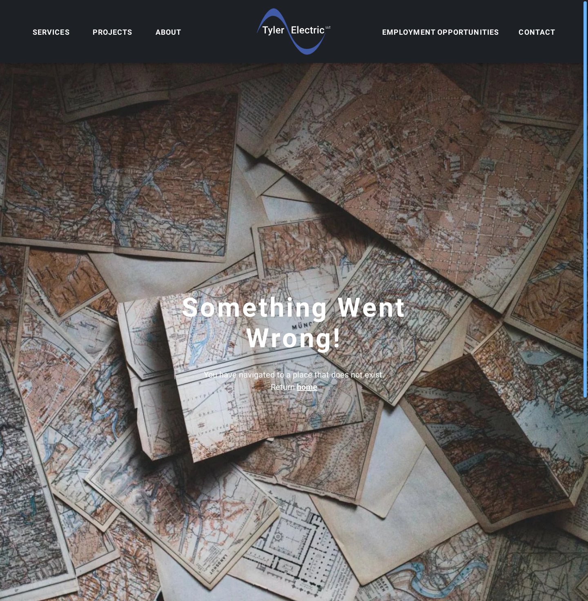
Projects (113, 32)
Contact (537, 32)
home (307, 387)
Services (51, 32)
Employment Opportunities (440, 32)
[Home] (294, 31)
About (168, 32)
